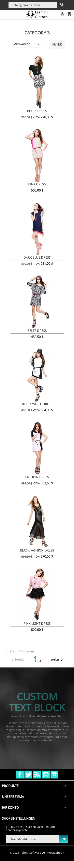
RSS (37, 774)
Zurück (17, 659)
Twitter (28, 774)
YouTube (46, 774)
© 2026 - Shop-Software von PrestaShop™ (37, 852)
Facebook (20, 774)
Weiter (57, 659)
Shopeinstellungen (18, 818)
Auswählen (27, 44)
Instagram (54, 774)
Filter (57, 44)
